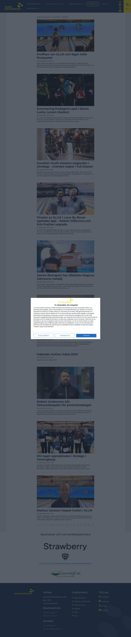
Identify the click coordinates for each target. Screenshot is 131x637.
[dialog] (65, 318)
